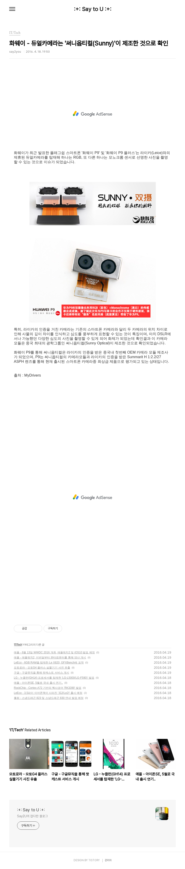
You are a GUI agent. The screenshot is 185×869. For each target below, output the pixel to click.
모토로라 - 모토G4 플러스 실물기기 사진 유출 (42, 667)
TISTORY (94, 860)
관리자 (108, 860)
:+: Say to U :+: (92, 9)
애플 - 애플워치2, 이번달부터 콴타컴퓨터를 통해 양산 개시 (50, 657)
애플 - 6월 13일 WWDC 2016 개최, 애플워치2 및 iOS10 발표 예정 (54, 652)
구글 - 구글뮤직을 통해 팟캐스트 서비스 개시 (41, 672)
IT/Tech (18, 644)
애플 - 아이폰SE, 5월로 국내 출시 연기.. (38, 682)
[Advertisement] (92, 114)
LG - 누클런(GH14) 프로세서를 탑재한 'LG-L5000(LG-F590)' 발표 (54, 677)
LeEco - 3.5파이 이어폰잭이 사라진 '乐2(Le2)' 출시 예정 (48, 693)
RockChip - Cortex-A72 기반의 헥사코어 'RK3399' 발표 (47, 687)
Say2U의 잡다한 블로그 (32, 816)
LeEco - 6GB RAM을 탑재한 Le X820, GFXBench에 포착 (49, 662)
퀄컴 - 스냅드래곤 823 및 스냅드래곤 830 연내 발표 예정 (49, 698)
